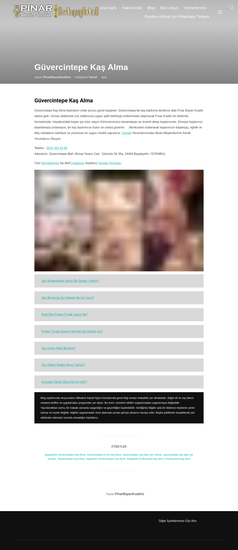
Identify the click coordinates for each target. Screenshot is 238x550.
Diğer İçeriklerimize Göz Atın (178, 520)
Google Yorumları (109, 163)
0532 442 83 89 (56, 148)
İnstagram (77, 163)
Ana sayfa (108, 8)
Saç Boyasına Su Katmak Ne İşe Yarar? (67, 297)
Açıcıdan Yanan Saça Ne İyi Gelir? (64, 381)
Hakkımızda (132, 8)
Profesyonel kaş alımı (177, 458)
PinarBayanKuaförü (57, 77)
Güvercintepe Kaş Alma (71, 458)
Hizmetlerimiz (195, 8)
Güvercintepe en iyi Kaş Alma (104, 454)
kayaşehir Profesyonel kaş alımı (145, 458)
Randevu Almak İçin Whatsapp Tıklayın (176, 17)
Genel (93, 77)
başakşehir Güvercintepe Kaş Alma (65, 454)
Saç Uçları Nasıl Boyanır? (58, 348)
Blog (151, 8)
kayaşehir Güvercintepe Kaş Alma (105, 458)
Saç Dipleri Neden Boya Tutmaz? (63, 364)
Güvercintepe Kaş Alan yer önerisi (142, 454)
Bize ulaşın (169, 8)
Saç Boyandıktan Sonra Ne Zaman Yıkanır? (70, 280)
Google (126, 133)
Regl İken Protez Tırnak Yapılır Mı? (64, 314)
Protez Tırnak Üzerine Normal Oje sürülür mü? (72, 331)
